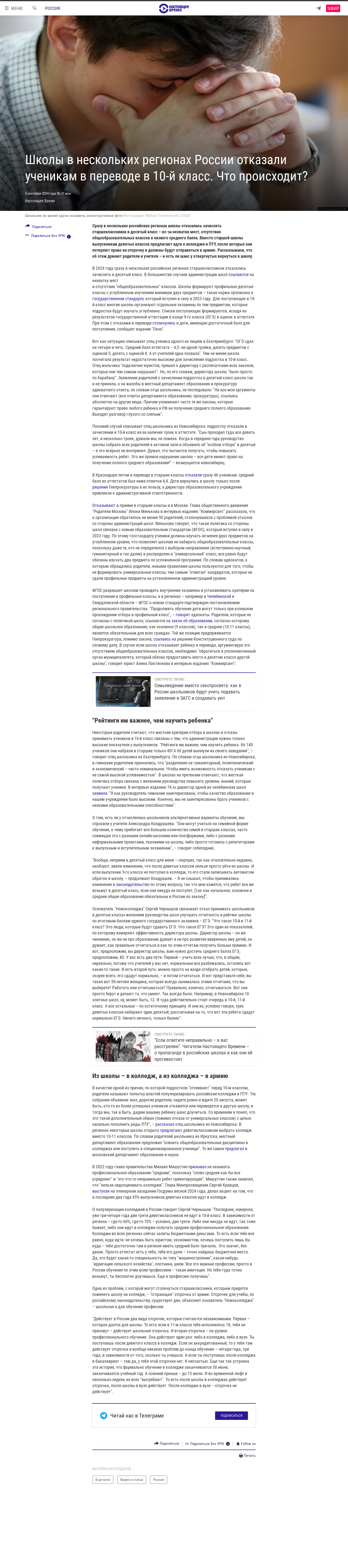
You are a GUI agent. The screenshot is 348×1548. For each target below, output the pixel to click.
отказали (193, 474)
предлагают (171, 1130)
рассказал (164, 1124)
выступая (101, 1191)
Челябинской (219, 596)
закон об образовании (192, 620)
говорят (183, 614)
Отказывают (104, 505)
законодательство (132, 884)
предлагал (234, 1148)
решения (100, 487)
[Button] (38, 227)
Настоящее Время (40, 200)
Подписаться (231, 1415)
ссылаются (239, 274)
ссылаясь (162, 639)
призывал (197, 1166)
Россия (52, 8)
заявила (99, 793)
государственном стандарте (118, 298)
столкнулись (163, 322)
